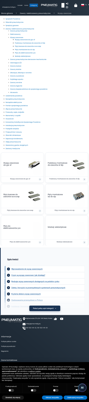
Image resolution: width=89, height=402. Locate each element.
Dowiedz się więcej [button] (13, 397)
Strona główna (7, 13)
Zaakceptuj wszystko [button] (75, 397)
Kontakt (20, 5)
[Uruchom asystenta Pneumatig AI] (82, 388)
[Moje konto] (27, 5)
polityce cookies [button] (35, 371)
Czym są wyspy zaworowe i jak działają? (28, 275)
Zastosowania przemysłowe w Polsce (27, 300)
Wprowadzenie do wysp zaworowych (27, 269)
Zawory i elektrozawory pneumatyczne (35, 13)
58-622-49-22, (31, 326)
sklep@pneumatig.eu (33, 322)
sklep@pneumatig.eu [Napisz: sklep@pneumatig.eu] (9, 7)
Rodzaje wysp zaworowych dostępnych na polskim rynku (35, 281)
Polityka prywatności (8, 345)
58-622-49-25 (42, 326)
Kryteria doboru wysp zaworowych (26, 294)
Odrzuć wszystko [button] (52, 397)
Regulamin (5, 350)
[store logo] (49, 5)
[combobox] (63, 5)
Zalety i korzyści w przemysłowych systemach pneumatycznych (38, 288)
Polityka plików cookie (8, 340)
